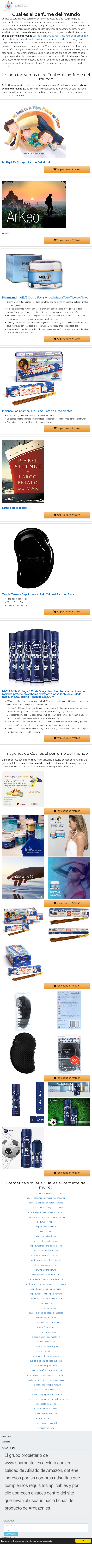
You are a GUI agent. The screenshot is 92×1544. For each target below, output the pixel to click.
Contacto (6, 1442)
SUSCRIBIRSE (10, 1534)
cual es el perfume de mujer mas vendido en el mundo (59, 35)
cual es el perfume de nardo (20, 39)
